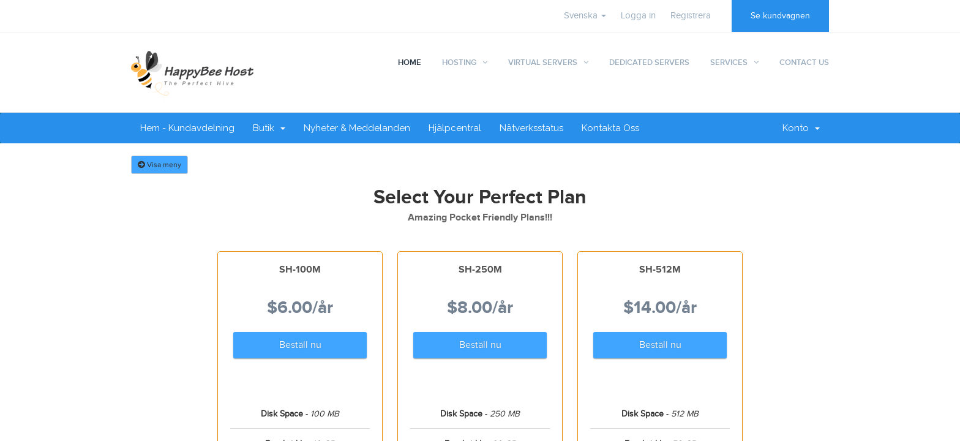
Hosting (459, 62)
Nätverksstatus (531, 128)
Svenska (585, 15)
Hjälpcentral (455, 128)
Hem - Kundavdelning (187, 128)
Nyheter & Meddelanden (357, 128)
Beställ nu (300, 345)
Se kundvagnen (780, 16)
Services (729, 62)
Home (409, 62)
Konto (801, 128)
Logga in (638, 15)
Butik (269, 128)
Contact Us (804, 62)
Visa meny (159, 164)
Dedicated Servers (649, 62)
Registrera (690, 15)
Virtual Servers (542, 62)
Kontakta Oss (610, 128)
